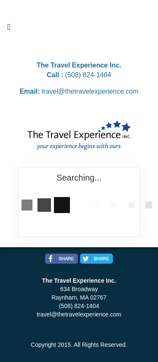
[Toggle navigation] (9, 29)
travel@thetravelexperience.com (90, 91)
